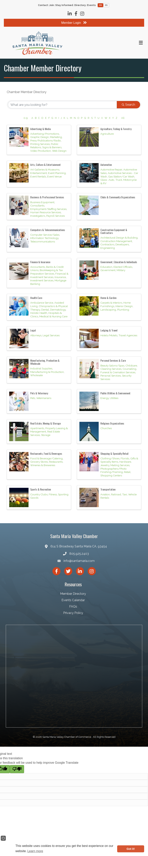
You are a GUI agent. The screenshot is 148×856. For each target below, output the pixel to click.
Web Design (59, 150)
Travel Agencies (128, 335)
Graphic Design (39, 137)
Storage (45, 435)
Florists (125, 458)
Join (51, 5)
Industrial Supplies (41, 368)
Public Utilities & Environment (115, 393)
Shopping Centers (111, 475)
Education (106, 266)
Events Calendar (73, 600)
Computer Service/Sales (44, 234)
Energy (104, 398)
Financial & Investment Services (49, 275)
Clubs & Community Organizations (117, 197)
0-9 (26, 117)
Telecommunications (42, 241)
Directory (80, 5)
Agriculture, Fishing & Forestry (115, 129)
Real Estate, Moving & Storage (45, 423)
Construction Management (116, 241)
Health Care (36, 298)
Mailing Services (120, 465)
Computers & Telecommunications (47, 230)
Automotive (106, 165)
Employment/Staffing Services (48, 209)
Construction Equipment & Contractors (113, 231)
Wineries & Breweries (42, 465)
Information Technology (44, 238)
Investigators (37, 215)
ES (106, 5)
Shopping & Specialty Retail (114, 453)
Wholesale (36, 375)
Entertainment (38, 173)
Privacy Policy (73, 613)
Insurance (60, 277)
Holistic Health (38, 312)
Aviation (105, 494)
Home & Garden (108, 298)
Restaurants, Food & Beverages (46, 453)
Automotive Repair (111, 169)
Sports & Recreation (40, 489)
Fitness (53, 494)
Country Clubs (39, 494)
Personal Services (110, 375)
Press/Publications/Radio (45, 140)
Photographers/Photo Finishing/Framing (113, 470)
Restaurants (56, 461)
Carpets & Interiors (111, 302)
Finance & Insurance (40, 262)
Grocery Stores (39, 461)
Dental (45, 309)
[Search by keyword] (62, 104)
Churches (106, 428)
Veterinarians (43, 398)
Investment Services (41, 280)
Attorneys (35, 335)
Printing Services (40, 144)
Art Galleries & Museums (44, 169)
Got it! (131, 848)
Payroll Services (55, 215)
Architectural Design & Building (119, 237)
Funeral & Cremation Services (117, 372)
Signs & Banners (51, 147)
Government (107, 270)
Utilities (114, 398)
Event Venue (54, 176)
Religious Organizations (112, 423)
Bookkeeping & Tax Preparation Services (46, 272)
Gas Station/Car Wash (121, 176)
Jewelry (104, 465)
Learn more (35, 851)
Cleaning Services (110, 368)
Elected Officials (123, 266)
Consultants (37, 205)
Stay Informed (64, 5)
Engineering (107, 247)
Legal (33, 330)
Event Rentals (38, 176)
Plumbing (123, 309)
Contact (43, 5)
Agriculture (107, 133)
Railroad (116, 494)
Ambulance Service (41, 302)
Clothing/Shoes (109, 458)
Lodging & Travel (108, 330)
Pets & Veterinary (39, 393)
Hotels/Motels (108, 335)
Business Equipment (42, 202)
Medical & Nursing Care (53, 316)
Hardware (125, 461)
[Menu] (141, 42)
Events (91, 5)
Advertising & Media (40, 129)
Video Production (40, 150)
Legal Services (51, 335)
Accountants (37, 266)
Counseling (129, 368)
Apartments (37, 428)
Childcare (131, 365)
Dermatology (58, 309)
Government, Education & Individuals (118, 262)
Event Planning (57, 173)
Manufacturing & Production (47, 371)
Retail (127, 471)
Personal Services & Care (113, 360)
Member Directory (73, 594)
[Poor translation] (17, 769)
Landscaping (108, 309)
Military (121, 270)
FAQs (73, 606)
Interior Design (124, 306)
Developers (122, 244)
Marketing (56, 137)
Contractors (107, 244)
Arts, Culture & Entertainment (45, 165)
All (122, 117)
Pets (32, 398)
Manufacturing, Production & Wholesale (45, 361)
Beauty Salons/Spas (112, 365)
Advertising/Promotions (44, 133)
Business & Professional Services (47, 197)
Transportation (107, 489)
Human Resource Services (45, 212)
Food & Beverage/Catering (46, 458)
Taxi (124, 494)
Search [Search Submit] (128, 104)
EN (100, 5)
